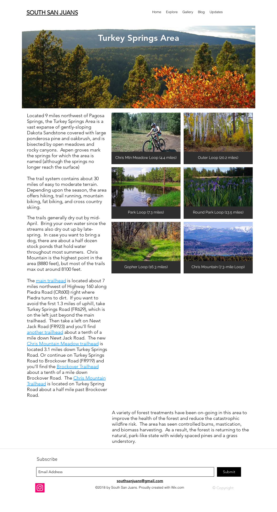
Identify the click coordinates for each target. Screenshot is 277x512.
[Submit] (229, 472)
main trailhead (51, 280)
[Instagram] (40, 487)
